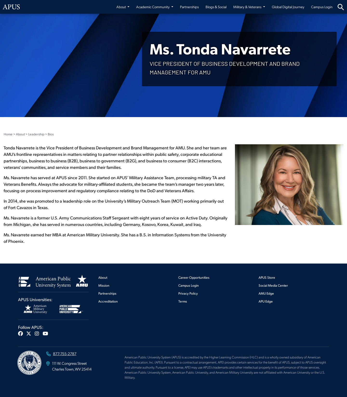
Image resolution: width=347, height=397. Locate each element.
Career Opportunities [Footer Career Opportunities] (193, 277)
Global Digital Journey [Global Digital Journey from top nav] (288, 6)
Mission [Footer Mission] (103, 285)
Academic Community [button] (153, 6)
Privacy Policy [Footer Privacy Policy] (188, 293)
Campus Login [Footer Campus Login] (188, 285)
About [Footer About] (102, 277)
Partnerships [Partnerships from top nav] (189, 6)
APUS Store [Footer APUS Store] (267, 277)
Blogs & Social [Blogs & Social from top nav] (216, 6)
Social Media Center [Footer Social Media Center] (273, 285)
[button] (20, 333)
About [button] (121, 6)
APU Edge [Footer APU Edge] (266, 301)
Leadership (36, 134)
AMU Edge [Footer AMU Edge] (266, 293)
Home (8, 134)
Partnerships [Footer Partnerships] (107, 293)
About (20, 134)
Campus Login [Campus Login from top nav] (322, 6)
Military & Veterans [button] (247, 6)
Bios (51, 134)
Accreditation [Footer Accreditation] (108, 301)
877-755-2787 (64, 353)
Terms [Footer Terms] (182, 301)
